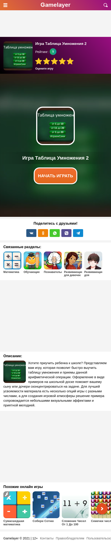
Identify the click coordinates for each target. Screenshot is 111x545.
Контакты (46, 538)
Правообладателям (70, 538)
